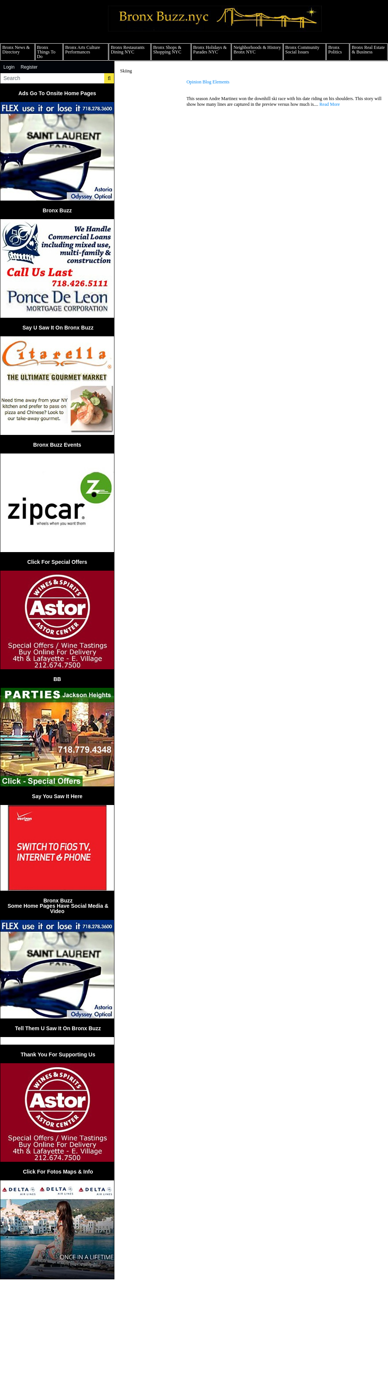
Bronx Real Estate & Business (368, 50)
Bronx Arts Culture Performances (82, 50)
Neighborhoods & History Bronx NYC (257, 50)
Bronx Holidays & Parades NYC (210, 50)
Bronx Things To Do (46, 52)
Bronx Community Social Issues (302, 50)
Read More (329, 104)
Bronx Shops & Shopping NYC (167, 50)
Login (8, 67)
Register (29, 67)
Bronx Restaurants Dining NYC (127, 50)
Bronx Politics (335, 50)
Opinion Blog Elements (207, 82)
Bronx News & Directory (16, 50)
